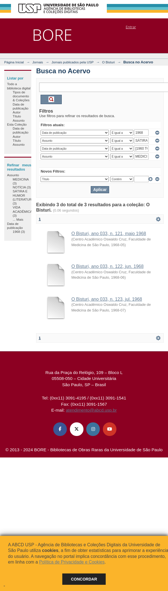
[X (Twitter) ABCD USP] (76, 429)
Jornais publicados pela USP (73, 62)
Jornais (37, 62)
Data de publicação (20, 106)
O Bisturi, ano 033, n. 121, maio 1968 (108, 233)
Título (17, 116)
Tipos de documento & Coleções (21, 96)
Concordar (84, 579)
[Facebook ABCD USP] (60, 429)
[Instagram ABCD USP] (93, 429)
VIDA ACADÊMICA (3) (22, 211)
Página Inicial (14, 62)
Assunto (19, 120)
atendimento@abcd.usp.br (91, 410)
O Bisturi (108, 62)
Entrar (131, 26)
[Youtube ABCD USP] (109, 429)
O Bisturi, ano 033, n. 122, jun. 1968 (107, 266)
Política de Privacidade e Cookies (72, 562)
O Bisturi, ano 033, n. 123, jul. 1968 (106, 299)
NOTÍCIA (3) (22, 187)
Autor (17, 112)
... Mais (18, 219)
